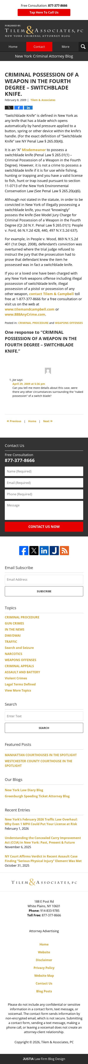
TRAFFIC (11, 642)
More (65, 47)
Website (44, 952)
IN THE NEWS (14, 629)
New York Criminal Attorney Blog (44, 31)
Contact (39, 47)
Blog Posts (44, 991)
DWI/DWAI (13, 635)
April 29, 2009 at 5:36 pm (28, 384)
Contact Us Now (44, 526)
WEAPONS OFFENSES (69, 323)
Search (44, 728)
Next (48, 420)
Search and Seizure (19, 648)
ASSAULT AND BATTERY (22, 672)
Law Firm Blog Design (44, 1059)
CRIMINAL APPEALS (19, 666)
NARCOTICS (13, 654)
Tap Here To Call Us (44, 12)
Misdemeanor (34, 149)
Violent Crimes (16, 678)
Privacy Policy (44, 968)
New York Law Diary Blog (24, 790)
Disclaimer (44, 960)
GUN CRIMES (14, 623)
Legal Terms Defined (20, 684)
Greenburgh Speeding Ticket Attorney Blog (37, 796)
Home (13, 47)
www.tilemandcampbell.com (29, 309)
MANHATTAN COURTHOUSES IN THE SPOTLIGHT (41, 755)
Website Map (44, 976)
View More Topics (18, 690)
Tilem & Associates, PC (57, 1042)
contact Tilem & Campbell (51, 293)
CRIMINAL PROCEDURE (33, 323)
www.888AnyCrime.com (25, 314)
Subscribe (44, 591)
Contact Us (44, 983)
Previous (14, 420)
